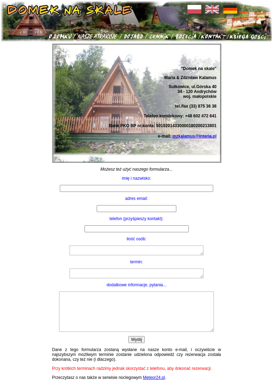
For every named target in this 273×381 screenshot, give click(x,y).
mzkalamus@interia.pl (194, 136)
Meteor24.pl (154, 377)
